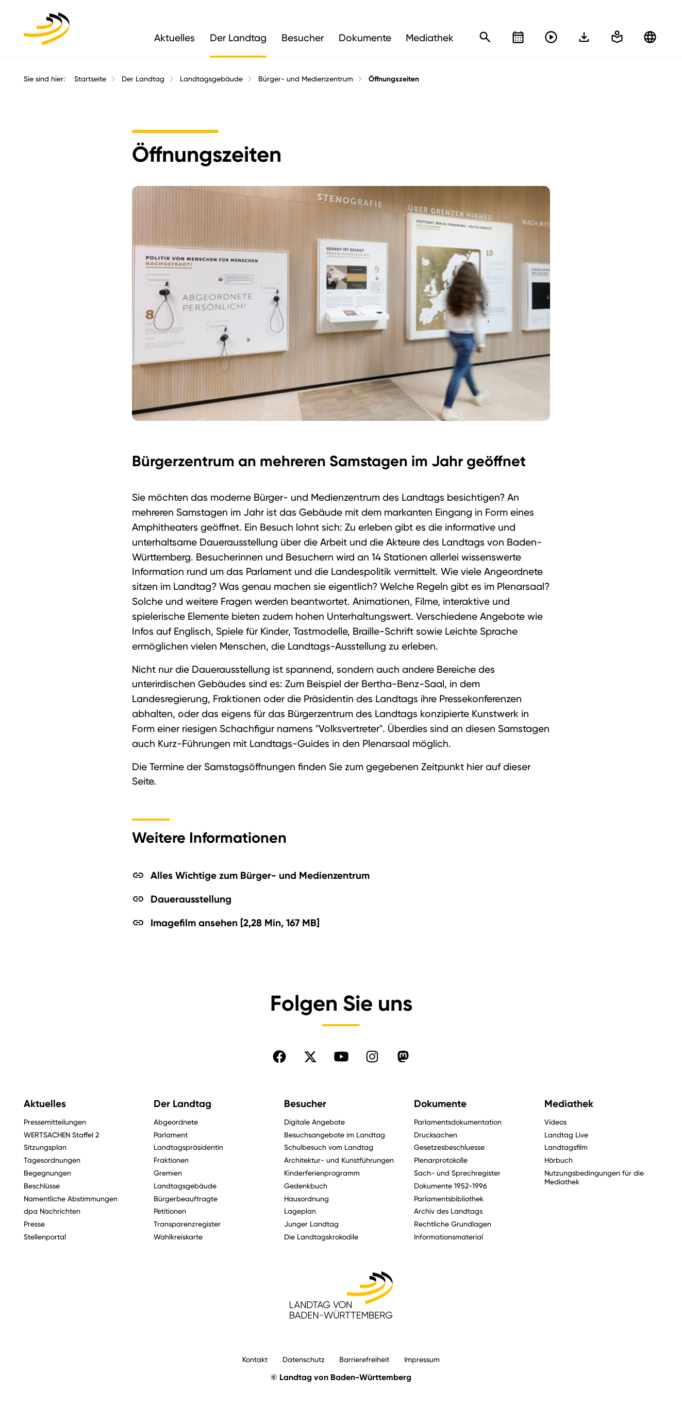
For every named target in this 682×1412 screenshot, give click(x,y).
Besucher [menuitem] (302, 37)
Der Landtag (143, 79)
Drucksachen (435, 1134)
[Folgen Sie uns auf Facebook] (279, 1056)
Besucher (305, 1104)
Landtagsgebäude (211, 79)
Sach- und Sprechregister (457, 1172)
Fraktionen (171, 1159)
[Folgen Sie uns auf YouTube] (341, 1056)
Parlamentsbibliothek (449, 1198)
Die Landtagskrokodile (321, 1236)
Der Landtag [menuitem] (238, 37)
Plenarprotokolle (441, 1159)
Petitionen (170, 1210)
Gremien (168, 1172)
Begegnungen (47, 1172)
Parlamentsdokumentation (458, 1121)
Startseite (90, 79)
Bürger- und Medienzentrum (305, 79)
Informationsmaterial (448, 1236)
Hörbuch (558, 1159)
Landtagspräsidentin (188, 1147)
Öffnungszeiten (394, 79)
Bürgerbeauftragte (186, 1198)
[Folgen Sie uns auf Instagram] (372, 1056)
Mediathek (568, 1104)
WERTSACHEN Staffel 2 (61, 1134)
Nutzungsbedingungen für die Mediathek (594, 1177)
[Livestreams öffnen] (551, 37)
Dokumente (440, 1104)
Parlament (171, 1134)
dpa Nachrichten (52, 1210)
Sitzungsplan (45, 1147)
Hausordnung (306, 1198)
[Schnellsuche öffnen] (485, 37)
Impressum (422, 1359)
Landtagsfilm (566, 1147)
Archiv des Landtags (448, 1210)
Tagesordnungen (52, 1159)
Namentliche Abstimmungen (71, 1198)
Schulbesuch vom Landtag (328, 1147)
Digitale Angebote (314, 1121)
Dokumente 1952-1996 (450, 1185)
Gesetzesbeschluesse (449, 1147)
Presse (34, 1223)
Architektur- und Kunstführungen (339, 1159)
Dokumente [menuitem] (365, 37)
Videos (555, 1121)
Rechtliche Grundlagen (452, 1223)
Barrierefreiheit (364, 1359)
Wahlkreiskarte (178, 1236)
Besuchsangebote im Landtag (334, 1134)
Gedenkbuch (305, 1185)
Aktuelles (45, 1104)
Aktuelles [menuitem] (174, 37)
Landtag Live (566, 1134)
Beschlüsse (42, 1185)
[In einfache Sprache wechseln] (584, 37)
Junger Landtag (311, 1223)
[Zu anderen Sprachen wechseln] (650, 37)
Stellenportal (45, 1236)
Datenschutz (303, 1359)
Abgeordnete (176, 1121)
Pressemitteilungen (55, 1121)
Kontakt (255, 1359)
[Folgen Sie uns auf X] (310, 1056)
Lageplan (300, 1210)
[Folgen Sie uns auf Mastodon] (403, 1056)
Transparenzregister (187, 1223)
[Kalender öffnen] (518, 37)
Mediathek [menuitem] (430, 37)
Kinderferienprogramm (322, 1172)
